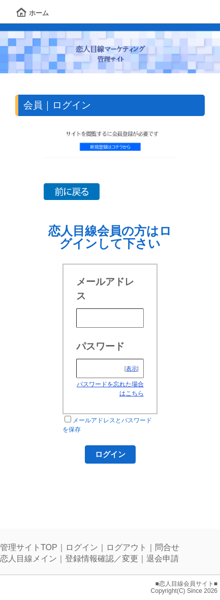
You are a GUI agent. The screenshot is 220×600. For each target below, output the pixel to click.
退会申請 (162, 558)
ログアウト (126, 547)
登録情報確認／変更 (101, 558)
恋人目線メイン (28, 558)
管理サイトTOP (28, 547)
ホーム (32, 13)
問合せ (167, 547)
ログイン (82, 547)
